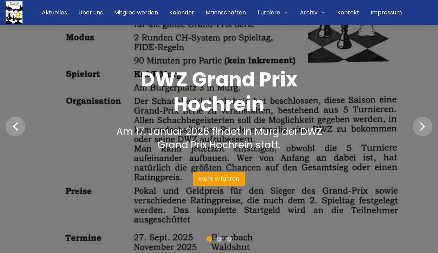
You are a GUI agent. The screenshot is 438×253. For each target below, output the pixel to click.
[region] (219, 126)
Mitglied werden (136, 12)
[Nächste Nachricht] (422, 126)
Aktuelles (54, 12)
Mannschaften (225, 12)
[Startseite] (14, 12)
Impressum (386, 12)
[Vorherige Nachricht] (15, 126)
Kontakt (348, 12)
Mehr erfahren (219, 179)
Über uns (90, 12)
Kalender (181, 12)
